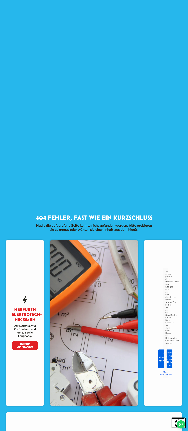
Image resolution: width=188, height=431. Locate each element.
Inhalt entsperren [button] (161, 359)
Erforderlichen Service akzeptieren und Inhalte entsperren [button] (169, 358)
